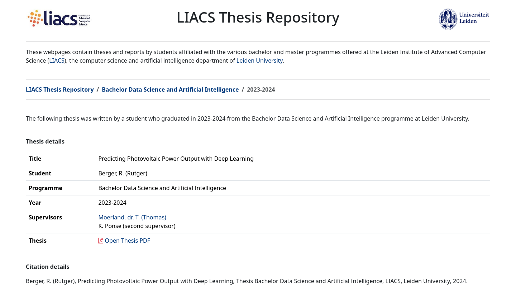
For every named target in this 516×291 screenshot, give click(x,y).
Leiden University (259, 60)
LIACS (56, 60)
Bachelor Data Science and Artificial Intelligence (170, 89)
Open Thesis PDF (127, 240)
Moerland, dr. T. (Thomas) (132, 217)
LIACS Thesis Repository (60, 89)
